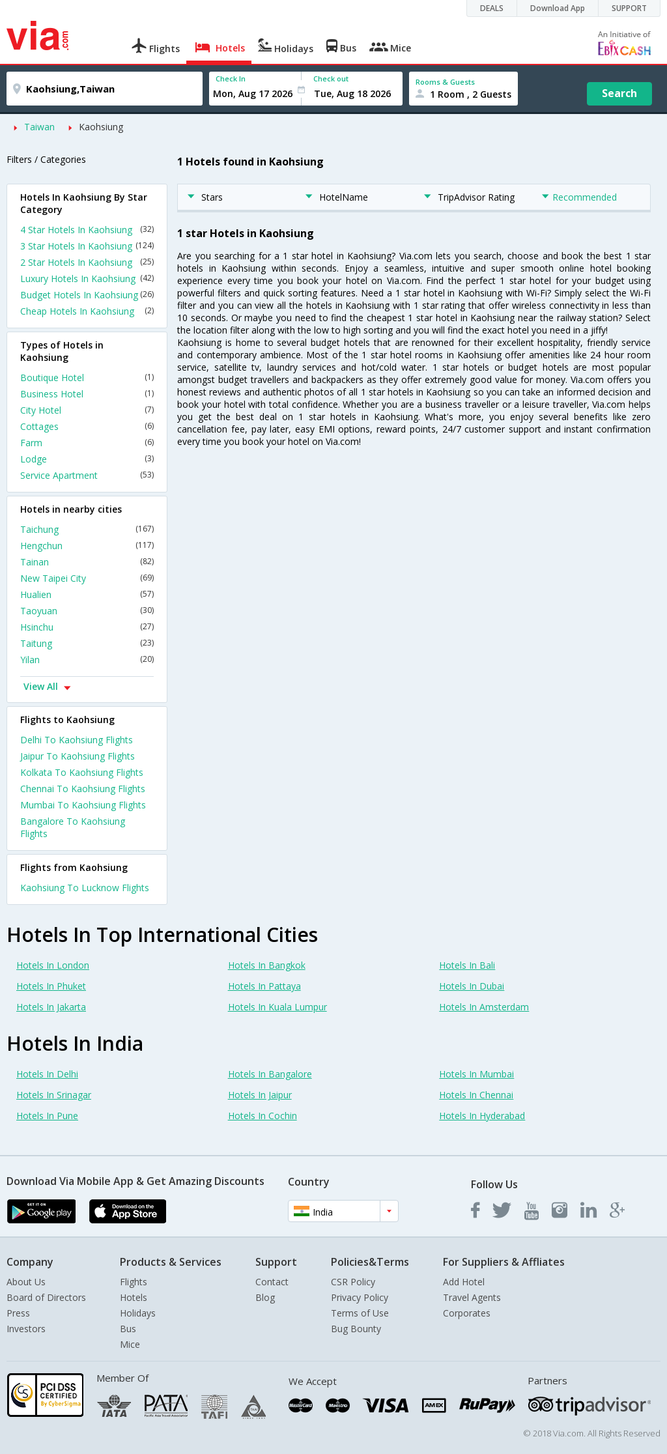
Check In (231, 78)
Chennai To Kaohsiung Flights (82, 788)
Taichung (87, 529)
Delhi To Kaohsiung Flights (76, 740)
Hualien (87, 594)
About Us (26, 1282)
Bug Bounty (356, 1328)
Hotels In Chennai (476, 1095)
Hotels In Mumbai (476, 1074)
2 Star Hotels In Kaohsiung (87, 262)
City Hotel (87, 410)
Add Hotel (464, 1282)
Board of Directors (46, 1297)
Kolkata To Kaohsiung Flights (81, 772)
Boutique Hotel (87, 377)
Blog (265, 1297)
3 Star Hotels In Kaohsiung (87, 246)
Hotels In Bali (467, 965)
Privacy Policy (359, 1297)
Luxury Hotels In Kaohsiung (87, 278)
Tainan (87, 562)
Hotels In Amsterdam (484, 1007)
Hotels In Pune (47, 1115)
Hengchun (87, 545)
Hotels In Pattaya (264, 986)
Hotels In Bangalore (270, 1074)
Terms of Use (360, 1313)
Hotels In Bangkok (266, 965)
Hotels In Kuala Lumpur (277, 1007)
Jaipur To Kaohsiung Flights (77, 756)
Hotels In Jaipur (260, 1095)
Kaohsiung (101, 127)
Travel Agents (472, 1297)
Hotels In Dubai (471, 986)
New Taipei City (87, 578)
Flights (133, 1282)
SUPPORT (629, 8)
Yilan (87, 659)
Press (18, 1313)
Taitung (87, 643)
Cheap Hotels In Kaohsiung (87, 311)
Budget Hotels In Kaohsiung (87, 295)
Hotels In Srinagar (53, 1095)
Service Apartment (87, 475)
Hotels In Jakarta (51, 1007)
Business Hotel (87, 394)
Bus (128, 1328)
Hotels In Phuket (51, 986)
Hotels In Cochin (262, 1115)
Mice (130, 1344)
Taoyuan (87, 611)
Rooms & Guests (445, 82)
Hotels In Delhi (47, 1074)
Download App (557, 8)
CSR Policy (353, 1282)
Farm (87, 442)
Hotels (133, 1297)
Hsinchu (87, 627)
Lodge (87, 459)
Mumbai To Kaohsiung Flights (83, 805)
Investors (26, 1328)
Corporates (466, 1313)
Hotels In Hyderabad (482, 1115)
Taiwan (39, 127)
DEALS (492, 8)
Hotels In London (52, 965)
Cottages (87, 426)
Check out (330, 78)
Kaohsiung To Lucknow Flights (84, 887)
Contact (272, 1282)
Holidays (138, 1313)
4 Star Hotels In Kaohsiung (87, 229)
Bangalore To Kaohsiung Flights (72, 827)
